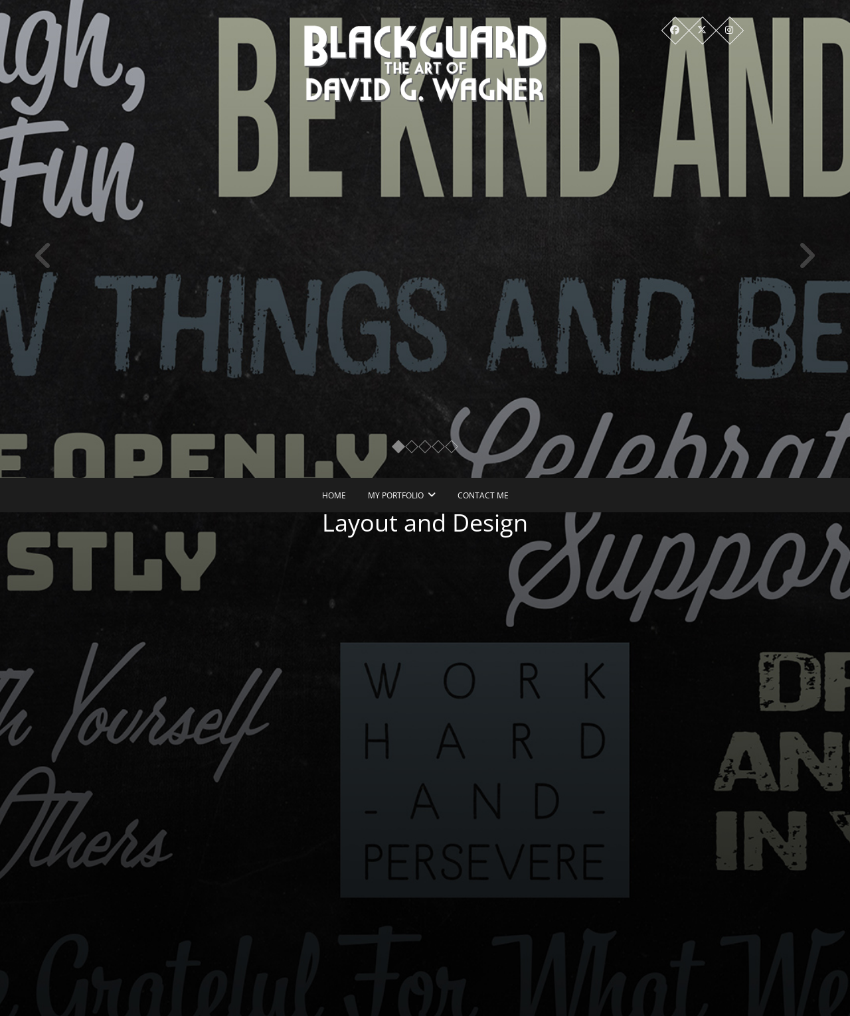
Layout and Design (432, 522)
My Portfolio (396, 495)
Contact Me (483, 495)
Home (334, 495)
